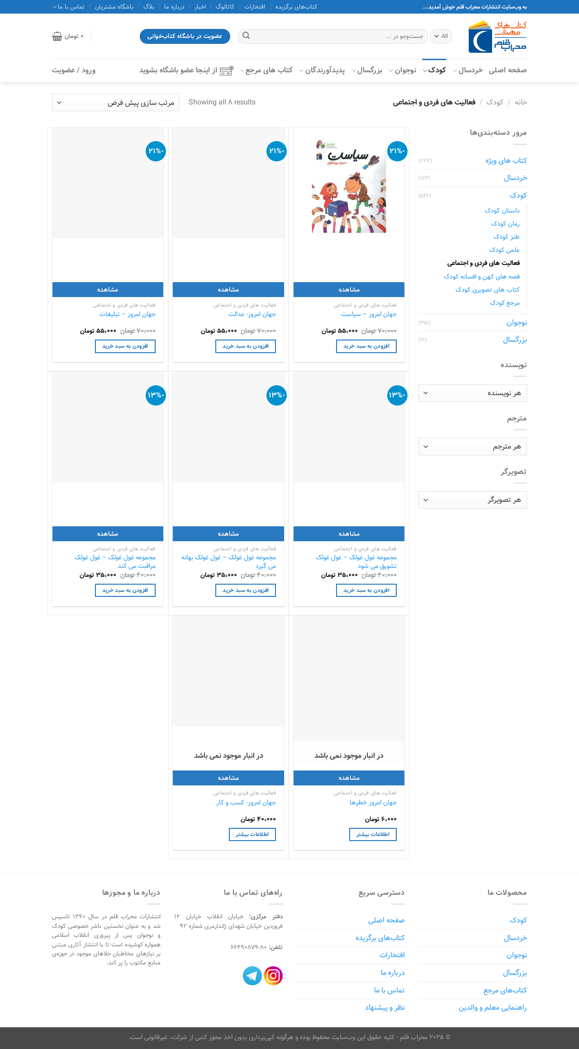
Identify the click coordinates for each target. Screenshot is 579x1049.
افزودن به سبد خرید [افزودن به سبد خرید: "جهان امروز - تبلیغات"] (125, 346)
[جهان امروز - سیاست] (349, 183)
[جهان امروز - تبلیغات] (107, 183)
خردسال (468, 70)
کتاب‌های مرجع (505, 990)
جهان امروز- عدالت (252, 314)
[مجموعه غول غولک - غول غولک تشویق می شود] (349, 427)
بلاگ (148, 7)
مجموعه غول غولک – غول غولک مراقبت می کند (115, 561)
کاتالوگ (225, 7)
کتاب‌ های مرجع (266, 70)
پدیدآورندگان (322, 70)
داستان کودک (502, 210)
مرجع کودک (505, 302)
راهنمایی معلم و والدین (493, 1008)
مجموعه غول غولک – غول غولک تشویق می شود (356, 561)
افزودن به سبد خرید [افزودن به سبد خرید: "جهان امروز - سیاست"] (366, 346)
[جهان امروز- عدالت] (228, 183)
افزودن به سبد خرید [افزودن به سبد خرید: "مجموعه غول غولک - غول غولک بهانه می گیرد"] (246, 590)
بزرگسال (367, 70)
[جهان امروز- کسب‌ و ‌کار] (228, 671)
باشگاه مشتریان (114, 7)
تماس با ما (68, 7)
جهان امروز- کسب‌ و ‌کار (246, 803)
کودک (434, 70)
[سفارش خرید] (116, 102)
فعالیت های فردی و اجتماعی (483, 263)
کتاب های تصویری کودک (488, 289)
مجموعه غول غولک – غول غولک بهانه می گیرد (228, 561)
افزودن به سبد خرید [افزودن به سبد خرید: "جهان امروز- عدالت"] (246, 346)
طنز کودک (507, 236)
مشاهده (349, 289)
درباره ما (174, 7)
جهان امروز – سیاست (369, 314)
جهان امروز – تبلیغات (128, 314)
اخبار (200, 7)
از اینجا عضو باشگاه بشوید (186, 70)
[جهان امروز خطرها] (349, 690)
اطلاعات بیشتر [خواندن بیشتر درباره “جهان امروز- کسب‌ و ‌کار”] (252, 834)
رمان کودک (505, 223)
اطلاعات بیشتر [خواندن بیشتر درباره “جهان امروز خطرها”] (372, 834)
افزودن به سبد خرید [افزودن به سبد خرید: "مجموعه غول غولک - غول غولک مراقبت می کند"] (125, 590)
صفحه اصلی (508, 70)
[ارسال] (246, 36)
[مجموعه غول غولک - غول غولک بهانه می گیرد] (228, 427)
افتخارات (254, 7)
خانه (521, 102)
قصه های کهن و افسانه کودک (482, 276)
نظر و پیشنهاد (385, 1008)
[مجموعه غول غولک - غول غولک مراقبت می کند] (107, 427)
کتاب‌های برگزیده (296, 7)
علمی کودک (504, 249)
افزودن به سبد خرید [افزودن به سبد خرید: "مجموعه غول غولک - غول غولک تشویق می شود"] (366, 590)
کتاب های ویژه (506, 161)
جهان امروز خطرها (373, 803)
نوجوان (402, 70)
